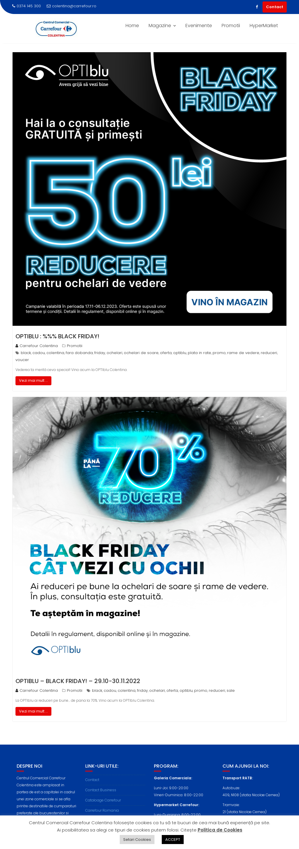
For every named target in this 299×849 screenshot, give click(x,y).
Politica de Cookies (220, 830)
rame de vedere (243, 353)
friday (99, 353)
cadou (38, 353)
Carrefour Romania (102, 815)
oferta (166, 353)
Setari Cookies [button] (137, 839)
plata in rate (199, 353)
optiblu (179, 353)
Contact (274, 7)
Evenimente (198, 25)
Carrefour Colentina (36, 346)
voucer (22, 360)
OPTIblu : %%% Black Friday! (57, 336)
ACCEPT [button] (172, 839)
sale (231, 690)
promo (219, 353)
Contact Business (100, 794)
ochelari (114, 353)
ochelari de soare (141, 353)
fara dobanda (79, 353)
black (26, 353)
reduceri (269, 353)
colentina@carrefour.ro (71, 6)
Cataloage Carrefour (103, 804)
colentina (55, 353)
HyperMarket (264, 25)
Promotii (231, 25)
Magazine (160, 25)
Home (132, 25)
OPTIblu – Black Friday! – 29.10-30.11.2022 (77, 681)
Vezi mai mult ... (33, 380)
